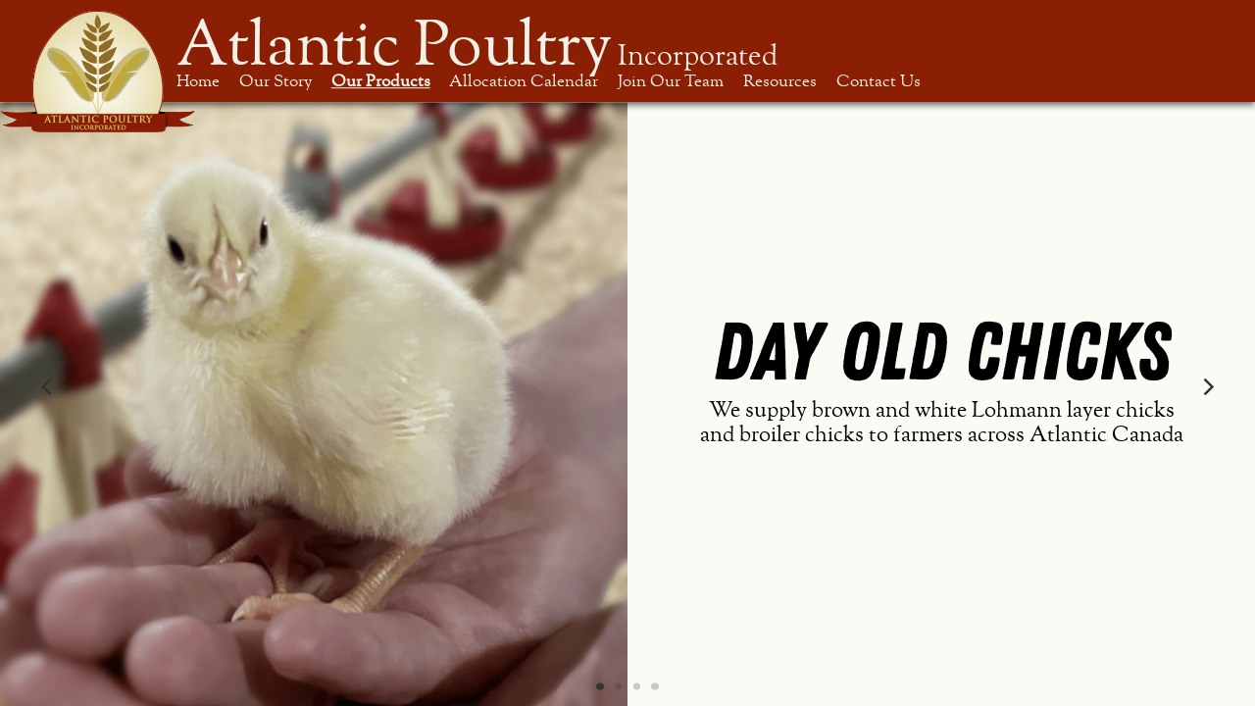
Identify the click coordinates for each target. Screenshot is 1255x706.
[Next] (1207, 387)
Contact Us (878, 81)
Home (198, 81)
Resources (780, 81)
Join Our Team (671, 81)
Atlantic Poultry (477, 45)
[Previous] (48, 387)
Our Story (275, 81)
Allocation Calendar (523, 81)
